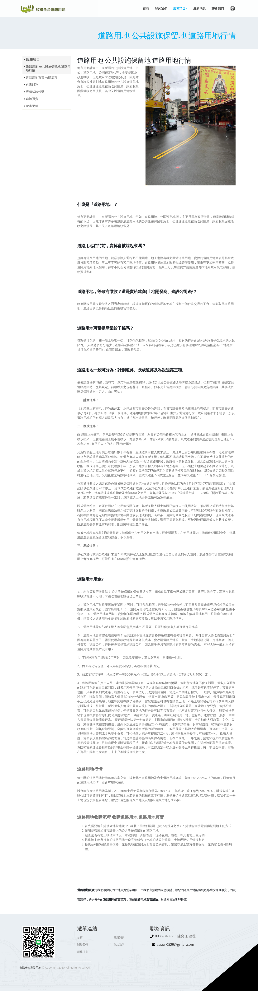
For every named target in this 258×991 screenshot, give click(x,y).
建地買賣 (32, 99)
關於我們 (82, 944)
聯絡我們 (119, 944)
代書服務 (32, 84)
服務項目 (33, 59)
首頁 (80, 937)
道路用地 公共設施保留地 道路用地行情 (48, 68)
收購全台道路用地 (30, 967)
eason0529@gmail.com (175, 944)
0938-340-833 (165, 936)
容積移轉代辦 (35, 92)
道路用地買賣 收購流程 (41, 77)
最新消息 (119, 937)
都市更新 (32, 106)
